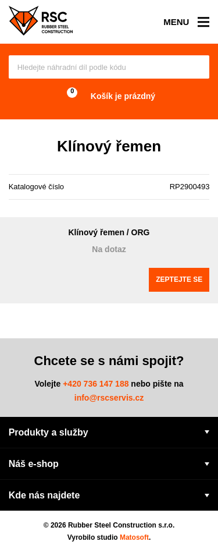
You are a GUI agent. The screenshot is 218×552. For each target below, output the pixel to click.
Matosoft (134, 537)
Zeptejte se (179, 279)
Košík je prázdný (109, 96)
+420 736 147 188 (95, 383)
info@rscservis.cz (109, 397)
